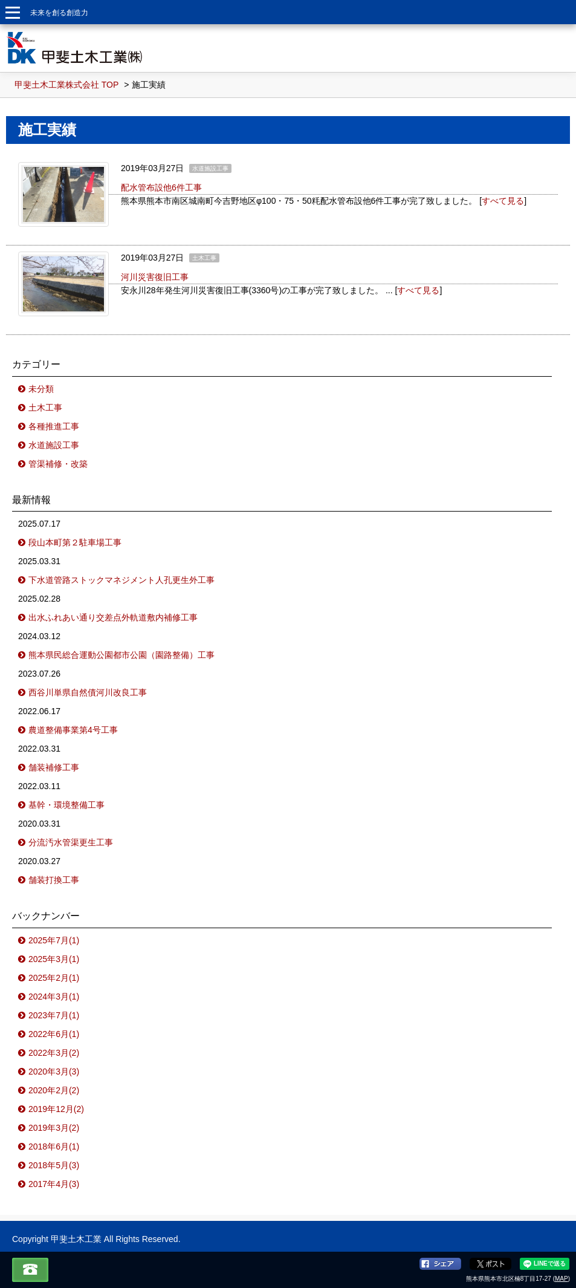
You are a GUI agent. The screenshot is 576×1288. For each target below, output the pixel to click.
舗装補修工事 (53, 767)
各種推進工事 (53, 426)
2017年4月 (53, 1184)
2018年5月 (53, 1165)
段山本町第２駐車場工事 (74, 542)
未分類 (41, 389)
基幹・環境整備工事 (66, 805)
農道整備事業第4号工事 (73, 730)
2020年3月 (53, 1071)
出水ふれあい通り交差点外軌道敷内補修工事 (113, 617)
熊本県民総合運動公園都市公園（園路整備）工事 (121, 655)
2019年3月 (53, 1128)
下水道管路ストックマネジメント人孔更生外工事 (121, 580)
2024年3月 (53, 996)
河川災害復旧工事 (155, 277)
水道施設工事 (53, 445)
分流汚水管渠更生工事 (70, 842)
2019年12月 (56, 1109)
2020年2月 (53, 1090)
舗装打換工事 (53, 880)
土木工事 (45, 407)
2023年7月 (53, 1015)
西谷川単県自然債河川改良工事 (87, 692)
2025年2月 (53, 978)
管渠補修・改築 (58, 464)
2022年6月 (53, 1034)
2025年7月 (53, 940)
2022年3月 (53, 1053)
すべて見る (503, 201)
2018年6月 (53, 1146)
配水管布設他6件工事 (161, 187)
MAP (561, 1278)
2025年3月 (53, 959)
